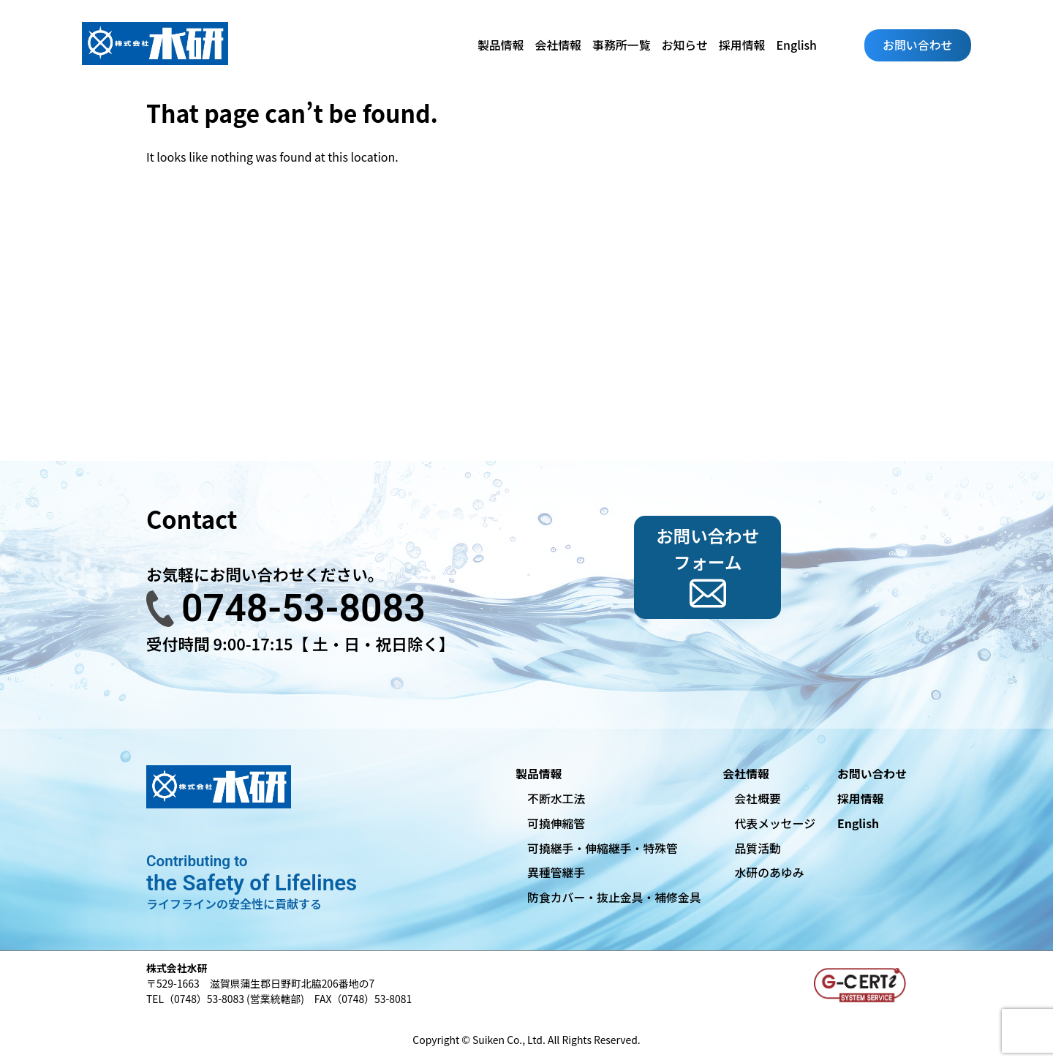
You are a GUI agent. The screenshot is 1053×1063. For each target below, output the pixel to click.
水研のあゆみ (769, 872)
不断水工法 (556, 798)
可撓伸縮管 (556, 823)
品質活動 (757, 848)
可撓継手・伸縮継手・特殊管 (602, 848)
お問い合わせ (917, 45)
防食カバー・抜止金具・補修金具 (614, 897)
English (797, 45)
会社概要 (757, 798)
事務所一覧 (621, 45)
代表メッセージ (774, 823)
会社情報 (558, 45)
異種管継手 (556, 872)
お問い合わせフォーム (707, 548)
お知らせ (685, 45)
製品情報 (501, 45)
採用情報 (742, 45)
